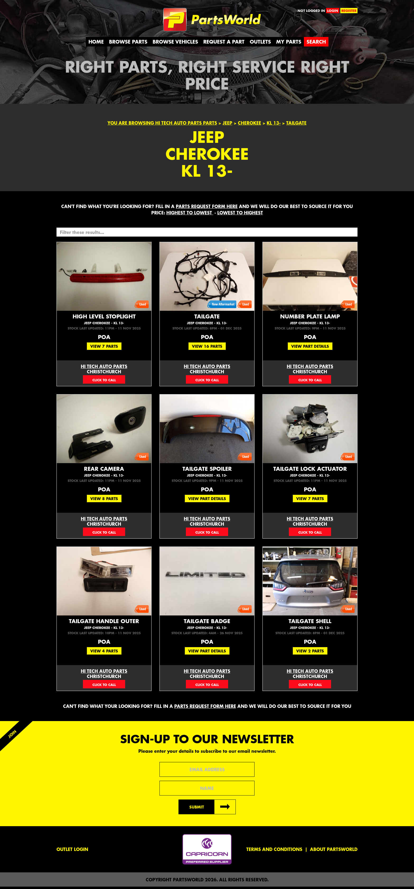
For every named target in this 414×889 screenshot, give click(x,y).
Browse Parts (128, 44)
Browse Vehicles (175, 44)
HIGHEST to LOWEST (189, 215)
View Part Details (310, 348)
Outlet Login (72, 851)
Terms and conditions (274, 851)
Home (96, 44)
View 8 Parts (104, 501)
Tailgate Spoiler (207, 474)
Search (316, 44)
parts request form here (207, 208)
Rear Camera (104, 474)
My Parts (288, 44)
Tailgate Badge (207, 626)
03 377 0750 (104, 382)
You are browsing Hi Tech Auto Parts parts (162, 125)
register (348, 10)
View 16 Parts (207, 348)
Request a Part (223, 44)
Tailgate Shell (310, 626)
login (332, 10)
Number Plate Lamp (310, 321)
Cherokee (249, 125)
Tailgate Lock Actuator (310, 474)
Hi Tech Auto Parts (104, 368)
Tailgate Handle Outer (104, 626)
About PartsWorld (333, 851)
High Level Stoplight (104, 321)
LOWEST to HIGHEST (240, 215)
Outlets (260, 44)
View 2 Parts (310, 653)
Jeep (227, 125)
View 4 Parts (104, 653)
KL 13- (274, 125)
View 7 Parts (104, 348)
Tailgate (207, 321)
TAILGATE (296, 125)
